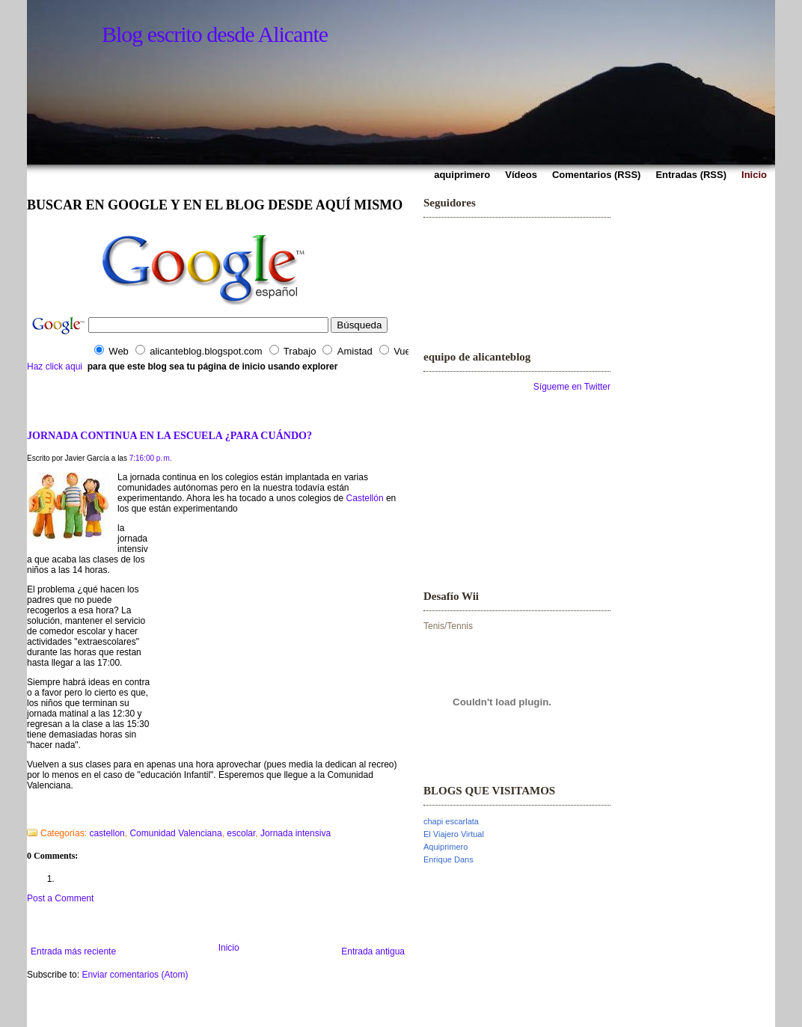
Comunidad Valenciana (175, 833)
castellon (106, 833)
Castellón (365, 498)
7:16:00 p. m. (150, 458)
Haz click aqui (54, 366)
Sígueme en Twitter (571, 386)
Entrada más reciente (73, 951)
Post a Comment (60, 898)
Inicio (228, 947)
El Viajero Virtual (453, 834)
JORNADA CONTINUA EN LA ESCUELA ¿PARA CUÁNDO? (169, 435)
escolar (241, 833)
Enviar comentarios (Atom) (135, 974)
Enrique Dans (448, 859)
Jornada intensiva (295, 833)
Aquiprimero (445, 846)
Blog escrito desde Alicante (215, 34)
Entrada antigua (373, 951)
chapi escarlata (451, 821)
